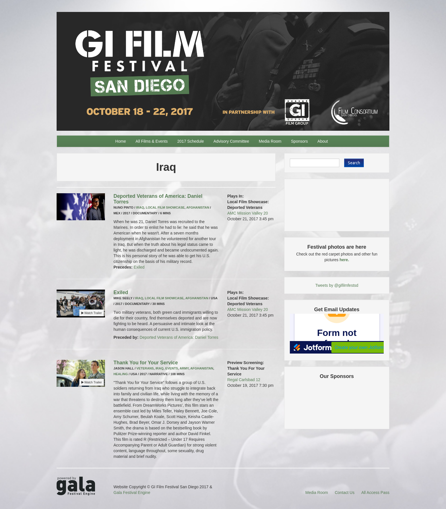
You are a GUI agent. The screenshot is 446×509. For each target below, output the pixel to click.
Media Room (270, 141)
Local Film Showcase (165, 207)
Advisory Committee (231, 141)
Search (354, 163)
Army (184, 368)
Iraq (140, 207)
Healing (120, 374)
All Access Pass (375, 492)
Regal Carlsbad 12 (243, 379)
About (322, 141)
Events (171, 368)
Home (120, 141)
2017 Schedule (190, 141)
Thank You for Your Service (145, 362)
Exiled (139, 267)
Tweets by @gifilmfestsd (336, 285)
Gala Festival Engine (131, 492)
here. (344, 259)
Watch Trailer (91, 313)
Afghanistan (197, 207)
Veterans (145, 368)
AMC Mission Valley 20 (247, 213)
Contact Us (344, 492)
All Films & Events (152, 141)
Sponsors (299, 141)
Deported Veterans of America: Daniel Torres (179, 337)
